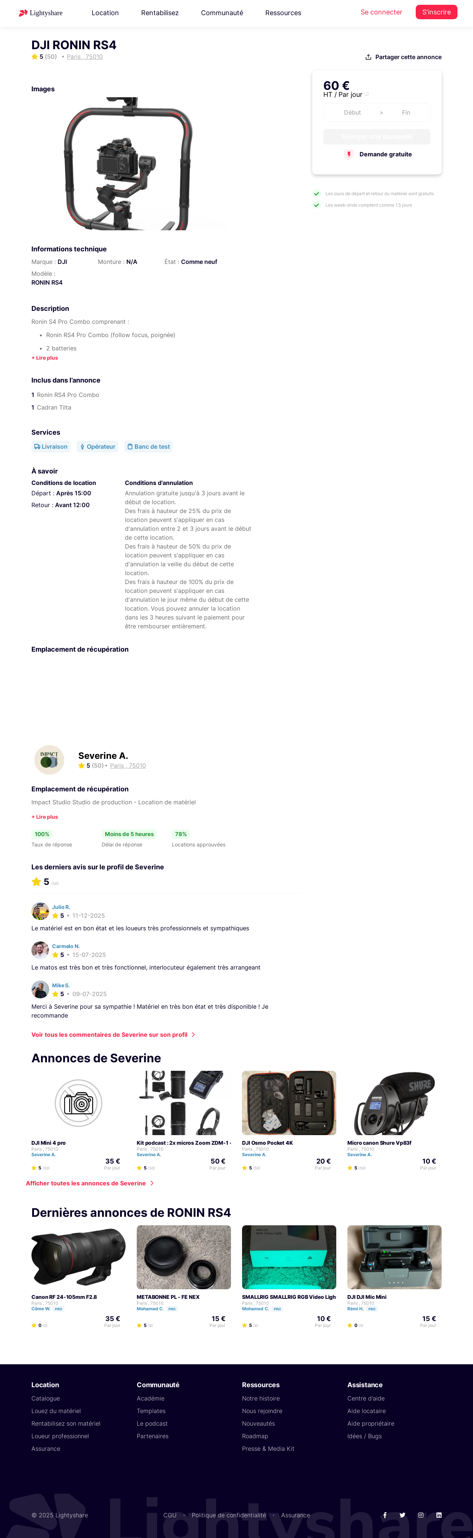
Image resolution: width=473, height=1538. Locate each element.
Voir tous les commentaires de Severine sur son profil (109, 1034)
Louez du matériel (56, 1411)
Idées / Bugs (364, 1436)
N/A (131, 261)
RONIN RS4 (47, 282)
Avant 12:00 (72, 505)
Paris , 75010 (44, 1149)
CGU (170, 1515)
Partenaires (153, 1436)
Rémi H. (365, 1308)
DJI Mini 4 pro (48, 1143)
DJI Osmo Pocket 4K (267, 1143)
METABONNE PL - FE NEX (168, 1297)
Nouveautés (258, 1423)
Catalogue (45, 1398)
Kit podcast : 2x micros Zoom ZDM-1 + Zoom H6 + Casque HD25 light (223, 1143)
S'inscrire (436, 12)
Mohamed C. (160, 1308)
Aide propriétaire (370, 1423)
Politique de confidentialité (229, 1515)
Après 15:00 (73, 493)
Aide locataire (366, 1411)
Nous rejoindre (262, 1411)
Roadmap (255, 1436)
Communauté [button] (222, 13)
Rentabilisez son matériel (66, 1423)
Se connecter (381, 12)
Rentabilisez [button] (160, 13)
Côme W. (51, 1308)
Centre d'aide (366, 1398)
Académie (150, 1398)
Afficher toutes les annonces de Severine (86, 1183)
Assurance (45, 1448)
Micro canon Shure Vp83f (379, 1143)
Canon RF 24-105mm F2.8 (64, 1297)
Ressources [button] (283, 13)
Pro (58, 1309)
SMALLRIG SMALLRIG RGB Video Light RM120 (299, 1297)
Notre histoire (261, 1398)
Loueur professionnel (60, 1436)
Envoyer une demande (377, 136)
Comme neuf (199, 261)
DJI (62, 261)
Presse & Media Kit (268, 1448)
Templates (151, 1411)
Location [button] (105, 13)
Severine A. (103, 755)
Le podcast (152, 1423)
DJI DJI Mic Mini (367, 1297)
